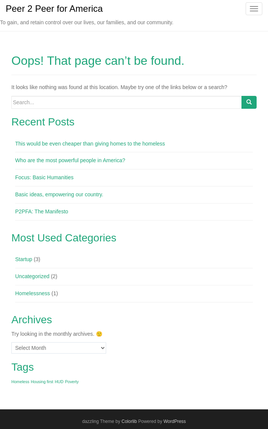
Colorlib (129, 421)
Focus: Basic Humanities (44, 177)
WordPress (174, 421)
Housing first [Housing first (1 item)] (42, 381)
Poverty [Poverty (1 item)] (71, 381)
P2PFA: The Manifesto (41, 211)
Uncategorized (32, 276)
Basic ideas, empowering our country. (59, 194)
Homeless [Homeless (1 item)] (20, 381)
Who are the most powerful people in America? (70, 160)
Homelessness (32, 293)
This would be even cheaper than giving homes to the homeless (90, 144)
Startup (23, 259)
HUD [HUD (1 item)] (59, 381)
